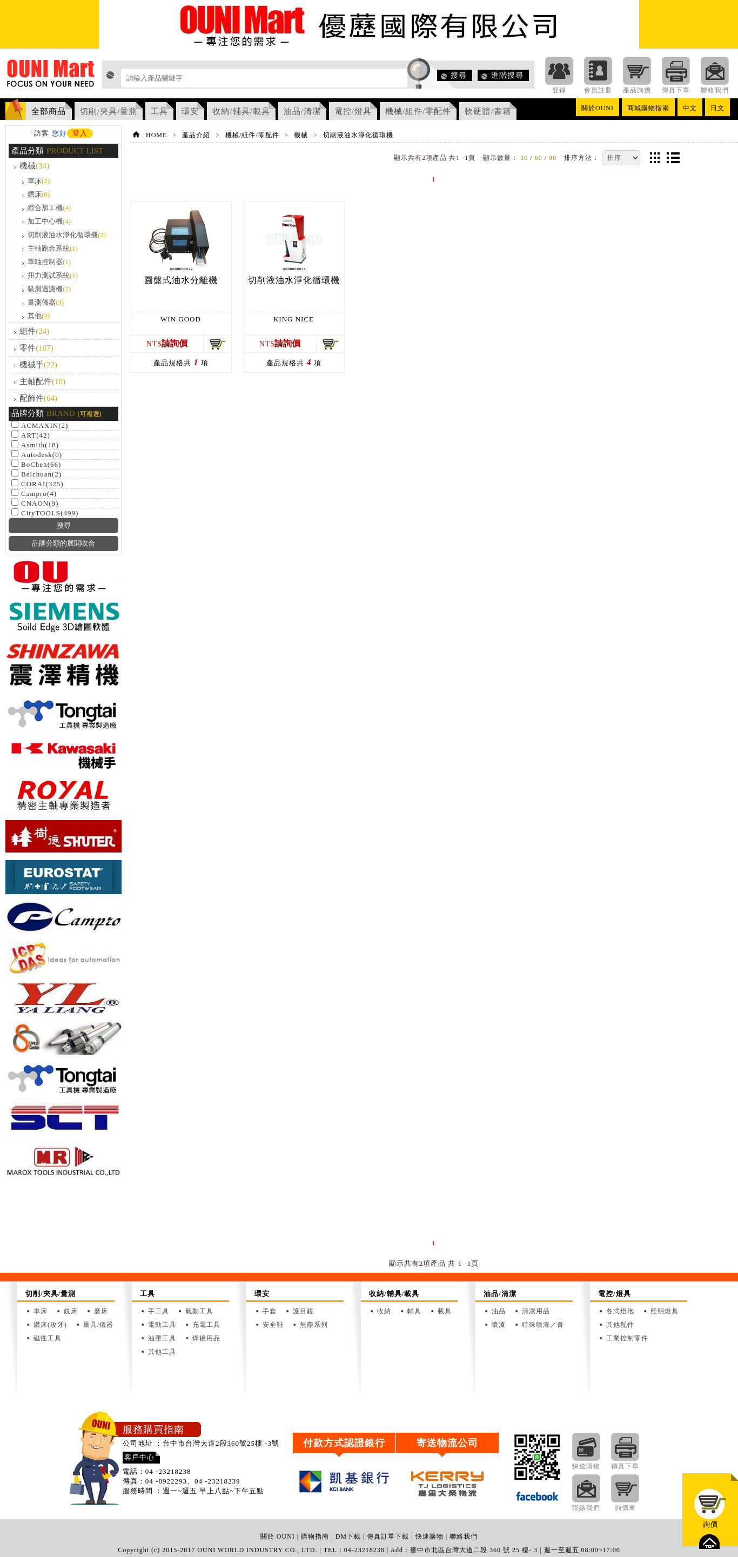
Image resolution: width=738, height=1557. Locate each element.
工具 (159, 111)
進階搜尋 (507, 75)
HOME (156, 135)
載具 (445, 1311)
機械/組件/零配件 (418, 111)
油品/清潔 (302, 111)
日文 (717, 108)
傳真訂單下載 (388, 1536)
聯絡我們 (463, 1536)
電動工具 (162, 1324)
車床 (39, 181)
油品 (499, 1311)
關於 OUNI (277, 1536)
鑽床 (39, 194)
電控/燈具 (353, 111)
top (709, 1541)
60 (538, 158)
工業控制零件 (627, 1338)
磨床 (101, 1311)
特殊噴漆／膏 (543, 1324)
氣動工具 (199, 1311)
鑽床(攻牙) (50, 1324)
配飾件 (38, 398)
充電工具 (206, 1324)
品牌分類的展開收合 (63, 543)
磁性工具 (47, 1338)
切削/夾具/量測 (108, 111)
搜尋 (459, 75)
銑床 (71, 1311)
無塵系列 (314, 1324)
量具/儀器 (98, 1324)
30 (524, 158)
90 (552, 158)
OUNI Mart (51, 76)
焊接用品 (206, 1338)
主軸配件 (42, 381)
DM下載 (348, 1536)
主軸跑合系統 (53, 248)
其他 (39, 316)
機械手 (38, 364)
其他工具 (162, 1351)
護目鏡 (303, 1311)
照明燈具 (664, 1311)
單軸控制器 (49, 262)
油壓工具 (162, 1338)
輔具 (414, 1311)
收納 (384, 1311)
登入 (80, 133)
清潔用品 (536, 1311)
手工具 (158, 1311)
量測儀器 (46, 302)
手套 (270, 1311)
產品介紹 (196, 135)
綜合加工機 (49, 208)
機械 (34, 166)
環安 (190, 111)
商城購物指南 (648, 108)
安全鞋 (273, 1324)
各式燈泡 (620, 1311)
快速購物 (429, 1536)
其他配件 (620, 1324)
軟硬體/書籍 (488, 111)
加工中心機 (49, 221)
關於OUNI (597, 108)
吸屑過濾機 (49, 289)
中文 (690, 108)
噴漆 (499, 1324)
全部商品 (48, 111)
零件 (36, 348)
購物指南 (315, 1536)
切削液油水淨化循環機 (67, 235)
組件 (34, 331)
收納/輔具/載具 (241, 111)
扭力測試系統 (53, 275)
